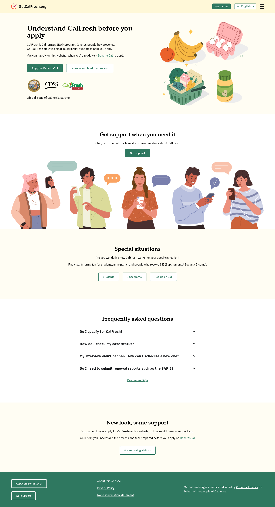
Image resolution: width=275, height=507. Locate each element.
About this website (109, 481)
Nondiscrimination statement (115, 495)
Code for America (247, 487)
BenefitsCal (105, 55)
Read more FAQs (137, 380)
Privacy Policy (106, 488)
